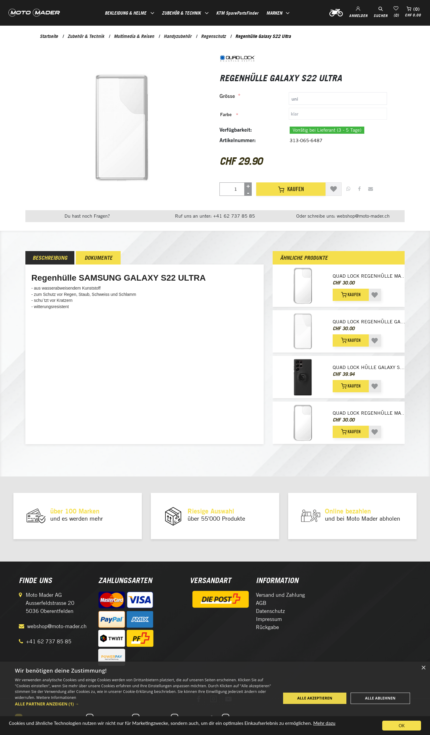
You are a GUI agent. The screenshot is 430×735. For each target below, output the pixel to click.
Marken (274, 13)
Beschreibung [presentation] (50, 258)
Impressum (269, 619)
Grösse (227, 96)
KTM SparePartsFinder (237, 13)
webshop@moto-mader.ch (57, 626)
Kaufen (291, 189)
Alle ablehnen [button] (380, 698)
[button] (144, 704)
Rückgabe (267, 627)
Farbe (226, 114)
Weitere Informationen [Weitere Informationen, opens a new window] (56, 697)
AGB (261, 603)
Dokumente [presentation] (98, 258)
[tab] (303, 98)
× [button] (423, 668)
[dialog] (215, 698)
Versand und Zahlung (280, 595)
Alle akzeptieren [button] (314, 698)
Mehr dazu (324, 724)
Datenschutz (270, 611)
